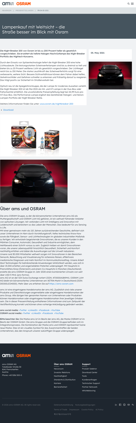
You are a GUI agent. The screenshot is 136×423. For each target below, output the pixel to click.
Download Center (89, 372)
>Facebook (44, 310)
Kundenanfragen (89, 379)
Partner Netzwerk (89, 387)
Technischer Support (91, 383)
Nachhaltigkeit (60, 376)
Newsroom (6, 10)
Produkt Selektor (89, 369)
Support (86, 364)
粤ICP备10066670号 (62, 414)
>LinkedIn (33, 310)
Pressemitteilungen (24, 10)
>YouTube (55, 310)
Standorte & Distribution (64, 379)
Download (8, 110)
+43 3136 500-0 (15, 375)
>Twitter (23, 310)
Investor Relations (62, 372)
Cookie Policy (87, 409)
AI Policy (99, 409)
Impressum (74, 409)
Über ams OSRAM (63, 364)
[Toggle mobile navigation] (132, 3)
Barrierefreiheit (60, 387)
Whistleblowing (88, 390)
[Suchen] (128, 3)
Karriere (57, 383)
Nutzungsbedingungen (85, 405)
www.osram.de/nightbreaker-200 (56, 103)
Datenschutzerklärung (63, 405)
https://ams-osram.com (61, 283)
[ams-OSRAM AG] (16, 3)
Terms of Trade (60, 409)
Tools (84, 376)
